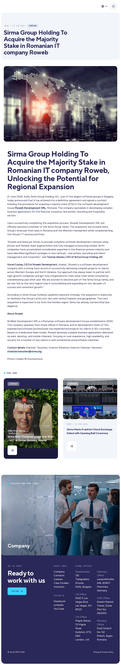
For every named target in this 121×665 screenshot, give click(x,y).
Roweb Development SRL (30, 208)
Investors (59, 586)
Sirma (11, 6)
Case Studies (61, 583)
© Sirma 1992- (16, 652)
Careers (58, 579)
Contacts (59, 575)
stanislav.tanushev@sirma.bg (24, 351)
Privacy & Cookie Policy (103, 652)
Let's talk (15, 591)
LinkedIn (59, 605)
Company (59, 571)
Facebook (59, 601)
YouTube (59, 608)
